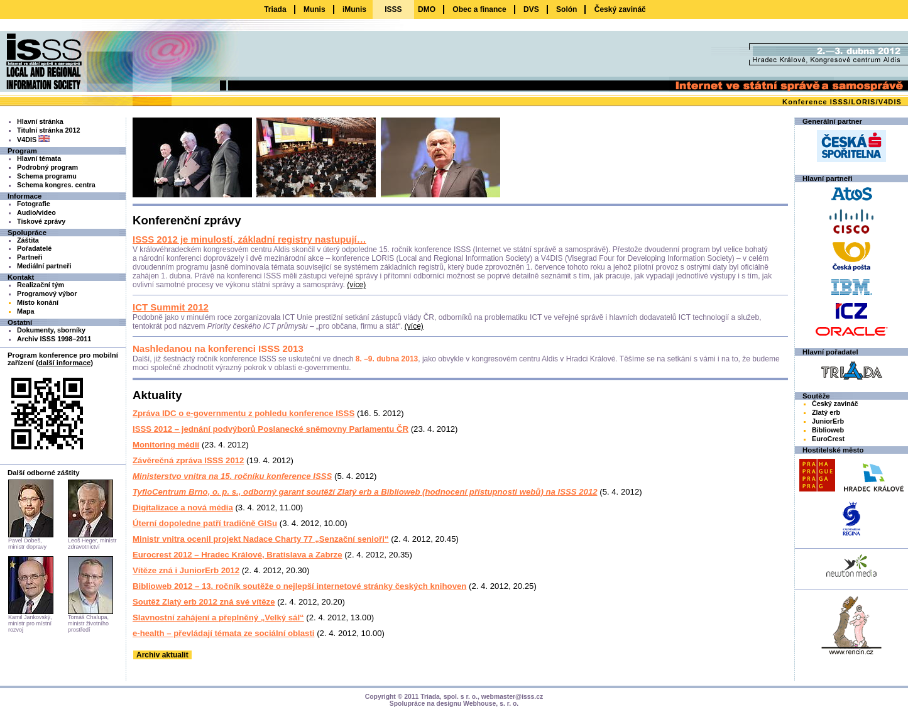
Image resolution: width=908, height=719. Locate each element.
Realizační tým (40, 284)
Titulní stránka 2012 (48, 130)
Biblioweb (828, 430)
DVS (531, 9)
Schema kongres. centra (56, 185)
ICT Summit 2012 (171, 307)
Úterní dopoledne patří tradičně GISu (205, 523)
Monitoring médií (166, 444)
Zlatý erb (826, 412)
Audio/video (36, 212)
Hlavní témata (39, 158)
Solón (566, 9)
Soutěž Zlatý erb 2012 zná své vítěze (204, 601)
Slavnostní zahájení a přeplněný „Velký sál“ (218, 617)
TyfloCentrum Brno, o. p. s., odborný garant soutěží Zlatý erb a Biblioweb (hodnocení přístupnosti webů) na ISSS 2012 (365, 492)
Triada (275, 9)
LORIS (863, 102)
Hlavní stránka (40, 121)
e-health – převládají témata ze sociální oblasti (224, 633)
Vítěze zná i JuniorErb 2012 (186, 570)
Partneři (30, 257)
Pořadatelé (34, 248)
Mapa (26, 311)
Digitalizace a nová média (183, 507)
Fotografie (33, 203)
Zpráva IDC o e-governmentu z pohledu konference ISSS (243, 413)
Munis (314, 9)
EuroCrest (828, 438)
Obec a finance (479, 9)
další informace (64, 362)
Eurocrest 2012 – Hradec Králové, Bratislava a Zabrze (237, 554)
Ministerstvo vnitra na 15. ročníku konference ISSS (232, 476)
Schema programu (47, 176)
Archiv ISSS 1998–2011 (54, 339)
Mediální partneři (44, 266)
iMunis (354, 9)
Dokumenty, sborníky (51, 330)
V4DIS (890, 102)
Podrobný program (47, 167)
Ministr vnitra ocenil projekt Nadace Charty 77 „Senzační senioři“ (260, 539)
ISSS (839, 102)
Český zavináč (620, 9)
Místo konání (37, 302)
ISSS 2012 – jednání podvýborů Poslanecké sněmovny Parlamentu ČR (270, 429)
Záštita (28, 240)
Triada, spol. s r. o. (449, 696)
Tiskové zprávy (41, 221)
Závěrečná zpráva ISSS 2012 (188, 460)
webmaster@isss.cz (512, 696)
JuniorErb (828, 421)
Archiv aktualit (162, 654)
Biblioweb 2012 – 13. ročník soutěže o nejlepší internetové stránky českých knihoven (299, 586)
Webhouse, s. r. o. (490, 703)
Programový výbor (47, 293)
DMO (426, 9)
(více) (356, 284)
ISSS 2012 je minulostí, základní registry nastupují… (249, 239)
